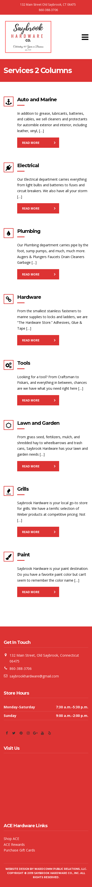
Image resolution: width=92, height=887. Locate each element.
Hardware (29, 297)
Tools (23, 363)
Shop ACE (11, 838)
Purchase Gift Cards (19, 850)
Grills (23, 489)
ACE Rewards (14, 844)
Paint (23, 555)
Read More (30, 143)
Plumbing (28, 231)
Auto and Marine (37, 99)
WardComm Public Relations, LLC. (60, 869)
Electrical (28, 165)
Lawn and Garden (38, 423)
